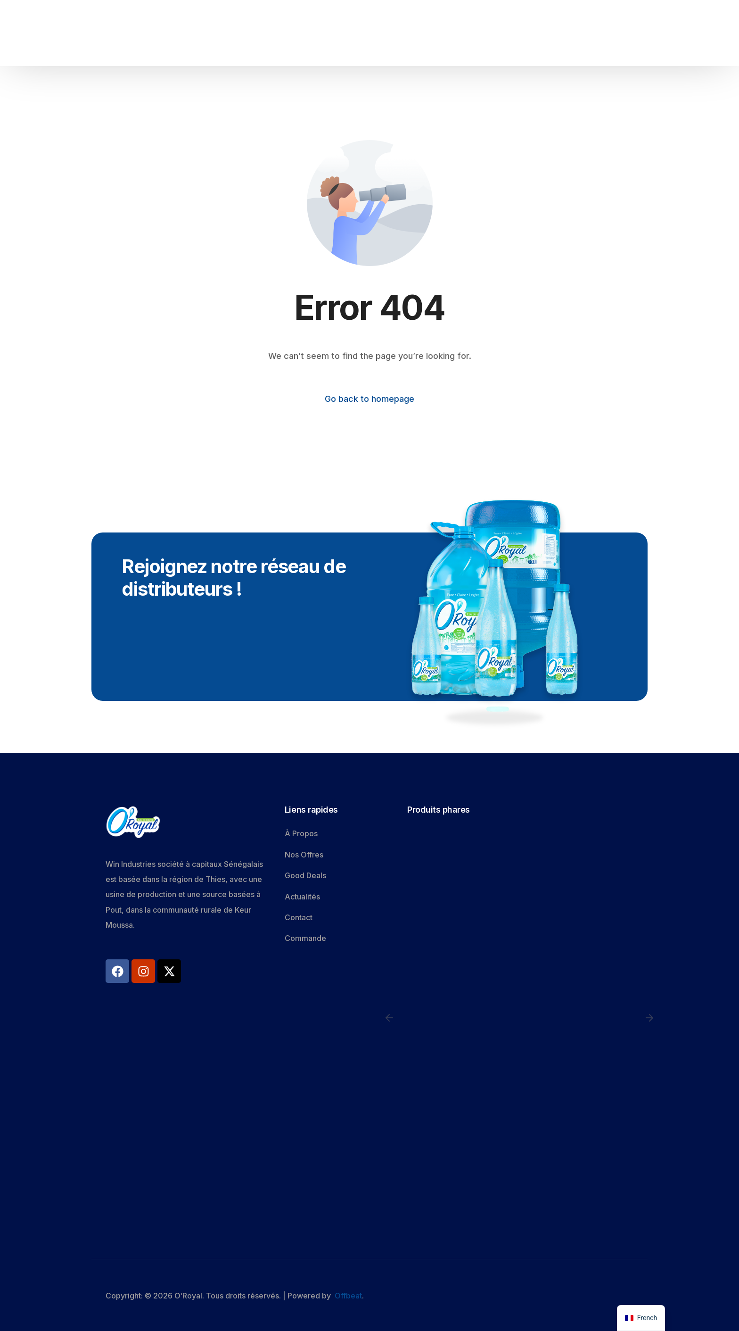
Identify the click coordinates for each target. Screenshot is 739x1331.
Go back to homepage (369, 399)
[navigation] (641, 1318)
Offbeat (348, 1295)
